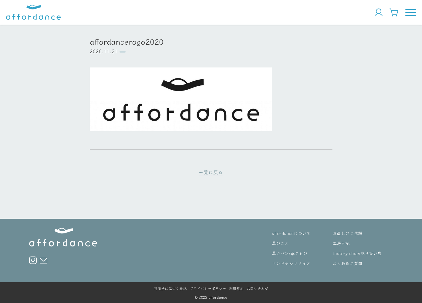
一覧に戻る (211, 172)
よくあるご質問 (347, 263)
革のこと (280, 243)
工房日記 (341, 243)
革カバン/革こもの (289, 253)
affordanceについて (291, 233)
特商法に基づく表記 (170, 288)
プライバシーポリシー (208, 288)
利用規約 (236, 288)
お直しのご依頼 (347, 233)
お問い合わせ (257, 288)
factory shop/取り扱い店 (357, 253)
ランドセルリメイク (291, 263)
